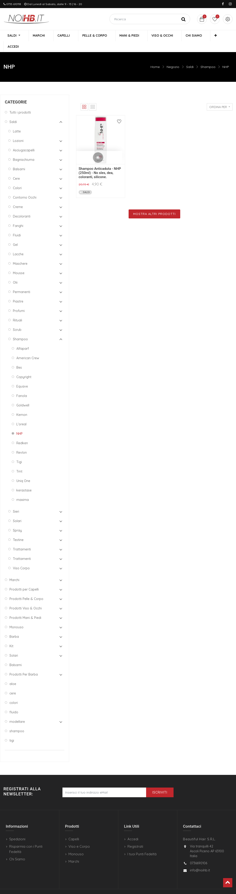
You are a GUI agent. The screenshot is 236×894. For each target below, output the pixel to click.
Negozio (173, 56)
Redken (22, 433)
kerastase (24, 480)
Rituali (17, 310)
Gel (15, 234)
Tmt (19, 461)
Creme (18, 196)
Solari (17, 511)
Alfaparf (22, 338)
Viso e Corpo (79, 836)
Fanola (21, 385)
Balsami (19, 159)
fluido (13, 702)
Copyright (23, 367)
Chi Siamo (17, 849)
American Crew (27, 348)
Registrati (135, 836)
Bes (19, 357)
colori (13, 692)
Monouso (16, 617)
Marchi (14, 570)
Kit (11, 636)
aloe (12, 673)
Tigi (19, 452)
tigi (11, 730)
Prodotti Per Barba (23, 664)
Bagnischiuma (23, 149)
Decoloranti (21, 206)
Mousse (18, 263)
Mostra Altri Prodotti (154, 203)
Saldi (190, 56)
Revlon (21, 442)
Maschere (20, 253)
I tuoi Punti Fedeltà (141, 843)
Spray (17, 520)
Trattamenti (22, 539)
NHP (225, 56)
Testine (18, 529)
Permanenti (21, 281)
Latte (17, 121)
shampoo (16, 721)
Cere (16, 168)
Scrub (17, 319)
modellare (17, 711)
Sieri (16, 501)
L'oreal (21, 414)
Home (155, 56)
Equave (22, 376)
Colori (17, 178)
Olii (15, 272)
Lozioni (18, 130)
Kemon (21, 404)
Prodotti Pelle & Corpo (26, 588)
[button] (201, 36)
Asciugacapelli (24, 140)
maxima (22, 489)
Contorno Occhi (24, 187)
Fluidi (17, 225)
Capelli (73, 828)
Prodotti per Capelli (24, 579)
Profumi (19, 300)
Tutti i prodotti (20, 102)
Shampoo (208, 56)
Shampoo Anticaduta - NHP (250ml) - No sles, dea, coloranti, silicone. (100, 162)
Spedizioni (17, 828)
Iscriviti (159, 782)
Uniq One (23, 470)
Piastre (18, 291)
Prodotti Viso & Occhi (25, 598)
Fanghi (18, 215)
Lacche (18, 244)
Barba (14, 626)
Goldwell (22, 395)
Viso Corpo (21, 558)
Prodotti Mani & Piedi (25, 607)
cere (12, 683)
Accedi (132, 828)
